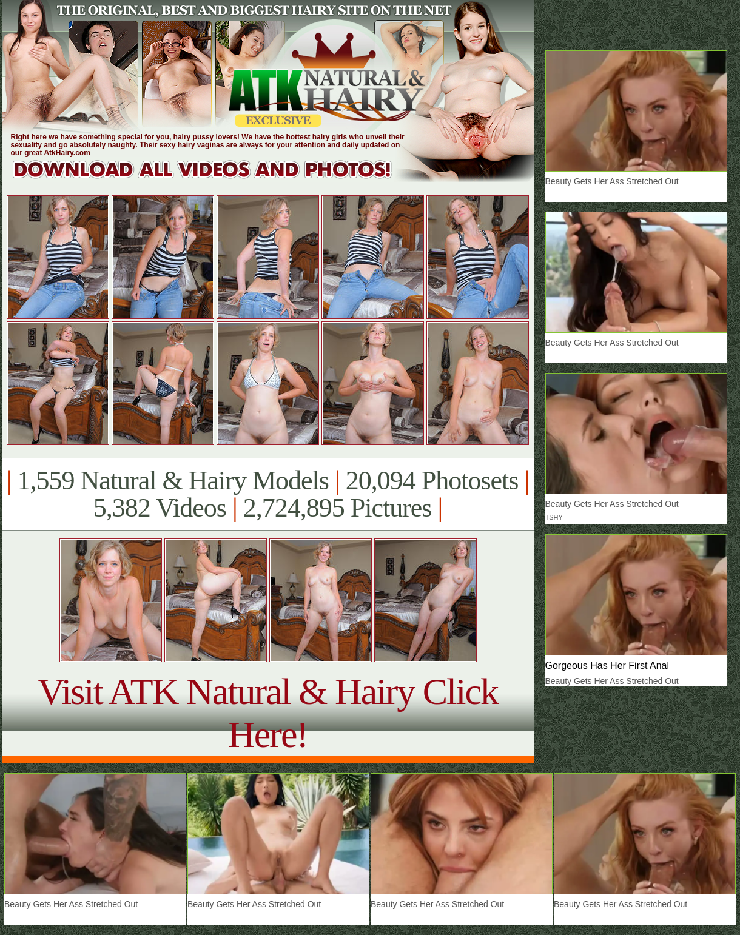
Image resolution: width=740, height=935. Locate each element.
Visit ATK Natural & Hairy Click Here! (268, 713)
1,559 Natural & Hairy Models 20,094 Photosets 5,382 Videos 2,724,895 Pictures (268, 494)
